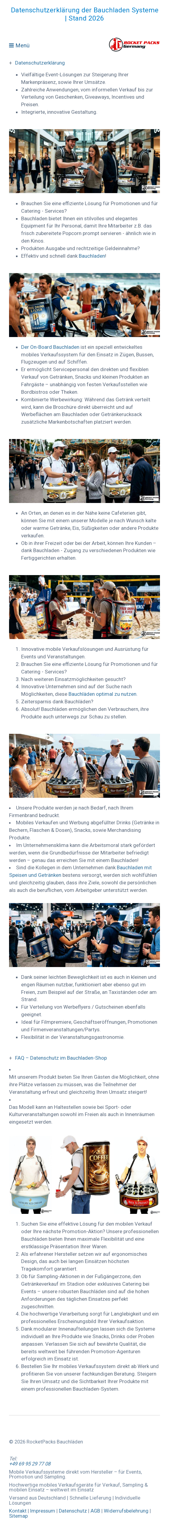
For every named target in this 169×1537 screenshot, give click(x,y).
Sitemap (18, 1516)
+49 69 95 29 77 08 (29, 1464)
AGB (96, 1511)
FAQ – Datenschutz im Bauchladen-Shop (61, 1058)
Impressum (42, 1511)
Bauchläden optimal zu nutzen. (103, 694)
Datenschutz (73, 1511)
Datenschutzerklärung (40, 63)
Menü (22, 45)
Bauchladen (92, 256)
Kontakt (18, 1511)
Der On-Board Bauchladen (51, 347)
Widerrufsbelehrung (126, 1511)
